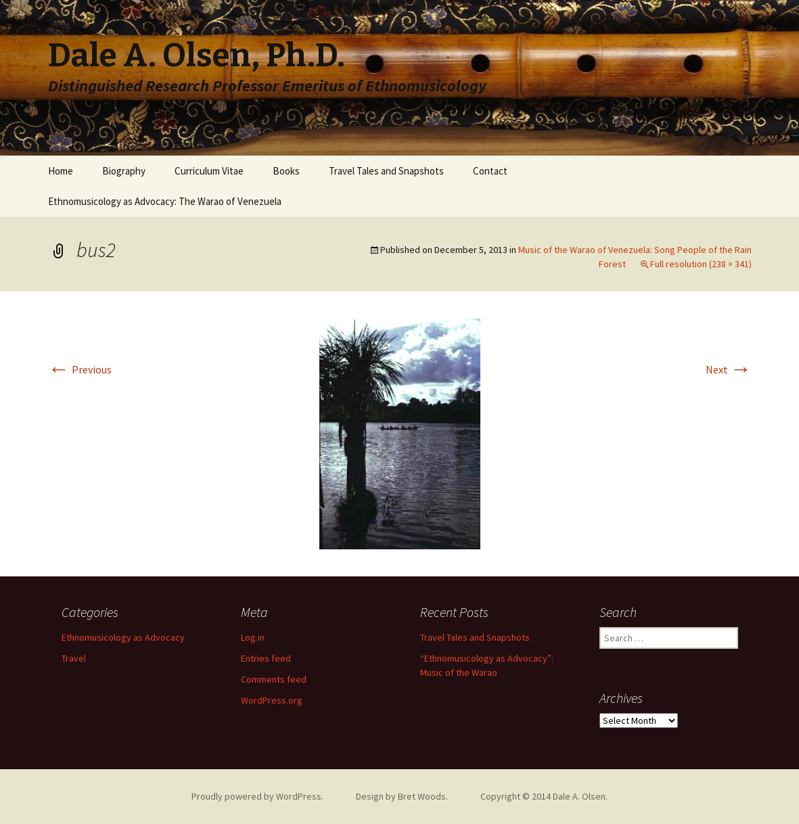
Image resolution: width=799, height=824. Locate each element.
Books (286, 170)
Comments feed (273, 679)
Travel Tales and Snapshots (386, 170)
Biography (123, 170)
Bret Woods (422, 796)
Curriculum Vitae (209, 170)
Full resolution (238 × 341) (701, 264)
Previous (80, 369)
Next (729, 369)
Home (60, 170)
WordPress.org (271, 700)
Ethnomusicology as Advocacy (123, 637)
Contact (490, 170)
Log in (253, 637)
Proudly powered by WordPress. (257, 796)
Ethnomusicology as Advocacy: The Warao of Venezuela (164, 201)
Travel (74, 658)
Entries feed (266, 658)
